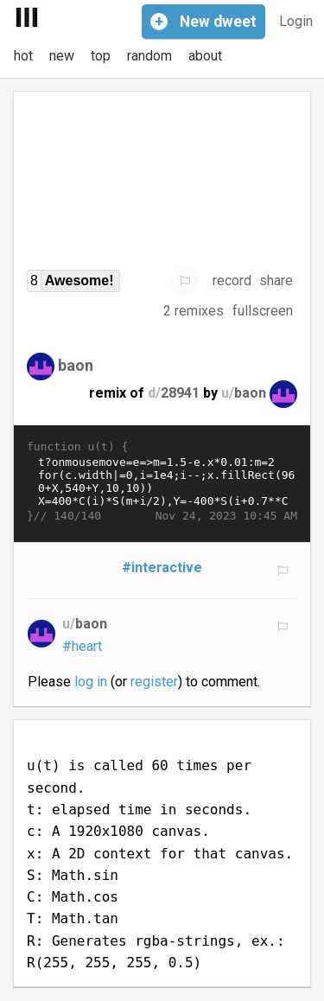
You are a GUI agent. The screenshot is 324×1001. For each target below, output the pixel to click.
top (101, 56)
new (61, 56)
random (149, 56)
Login (296, 21)
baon (75, 364)
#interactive (162, 567)
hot (23, 56)
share (276, 280)
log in (90, 681)
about (205, 56)
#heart (82, 646)
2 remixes (193, 311)
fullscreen (262, 311)
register (154, 681)
